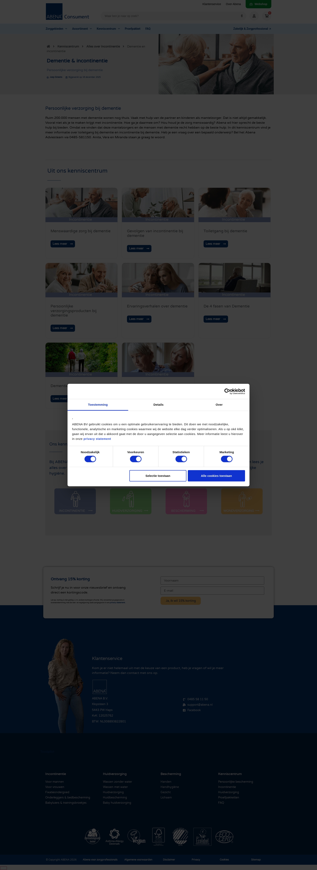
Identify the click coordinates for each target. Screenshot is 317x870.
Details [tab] (158, 404)
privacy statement (97, 438)
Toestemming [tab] (98, 404)
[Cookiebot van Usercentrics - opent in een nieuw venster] (227, 391)
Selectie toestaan (158, 475)
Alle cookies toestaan (216, 475)
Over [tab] (219, 404)
